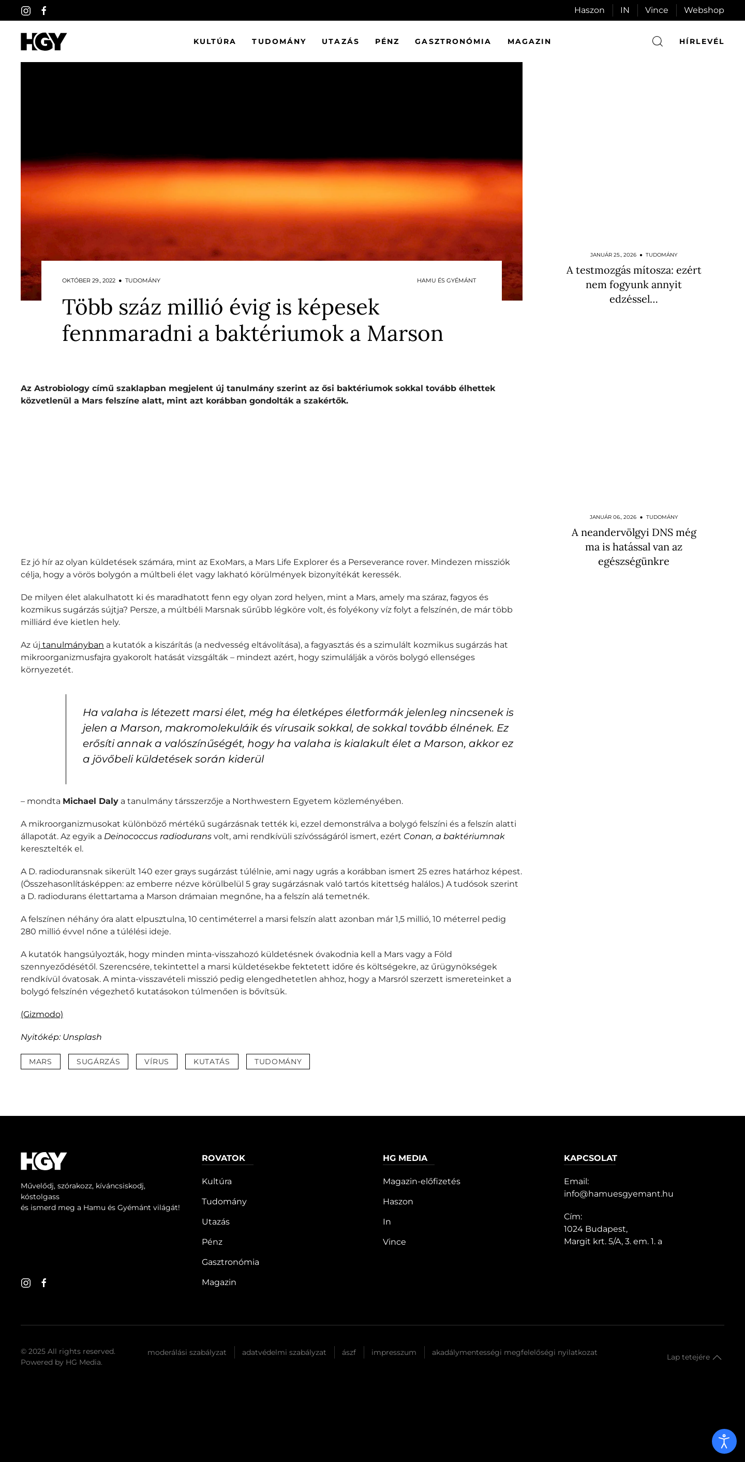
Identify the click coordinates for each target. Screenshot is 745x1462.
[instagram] (26, 11)
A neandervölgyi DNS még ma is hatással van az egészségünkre (634, 547)
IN (625, 10)
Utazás (341, 41)
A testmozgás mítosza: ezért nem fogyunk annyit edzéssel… (634, 284)
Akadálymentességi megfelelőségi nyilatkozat (515, 1352)
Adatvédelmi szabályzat (284, 1352)
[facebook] (44, 11)
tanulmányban (72, 645)
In (387, 1222)
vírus (156, 1061)
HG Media (83, 1362)
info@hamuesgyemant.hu (619, 1194)
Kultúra (215, 41)
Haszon (589, 10)
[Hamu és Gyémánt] (44, 42)
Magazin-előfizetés (421, 1181)
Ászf (349, 1352)
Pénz (387, 41)
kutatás (211, 1061)
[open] (724, 1441)
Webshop (704, 10)
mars (40, 1061)
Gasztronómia (453, 41)
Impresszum (393, 1352)
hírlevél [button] (701, 41)
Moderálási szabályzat (187, 1352)
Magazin (530, 41)
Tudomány (279, 41)
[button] (717, 1357)
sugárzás (99, 1061)
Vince (656, 10)
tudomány (278, 1061)
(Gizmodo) (42, 1014)
